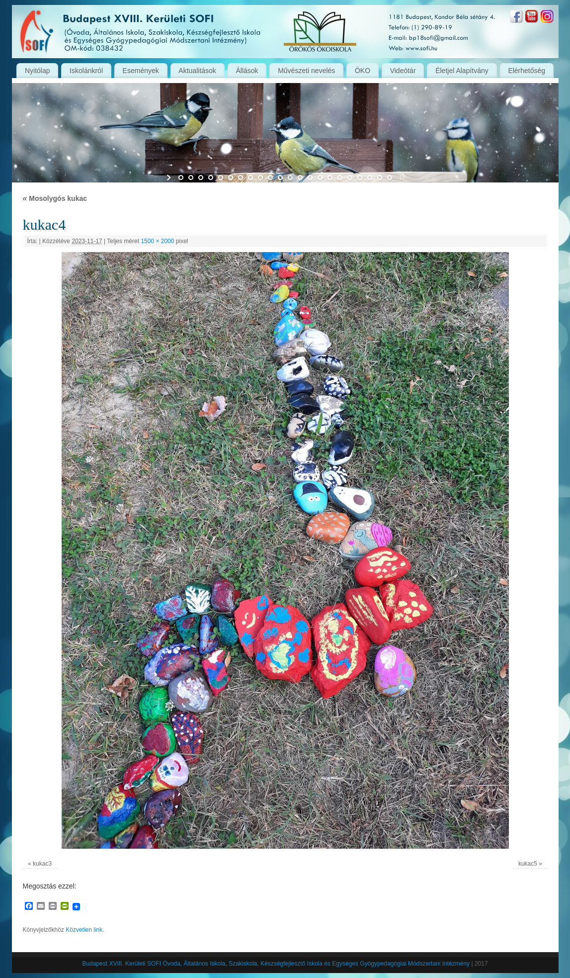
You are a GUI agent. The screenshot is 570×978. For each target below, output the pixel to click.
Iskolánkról (86, 71)
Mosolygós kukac (55, 198)
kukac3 (42, 863)
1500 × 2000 (157, 241)
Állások (247, 71)
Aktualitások (197, 71)
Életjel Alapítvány (462, 71)
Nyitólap (37, 71)
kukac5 (527, 863)
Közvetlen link (84, 929)
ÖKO (362, 71)
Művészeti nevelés (306, 71)
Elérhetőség (526, 71)
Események (141, 71)
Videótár (403, 71)
